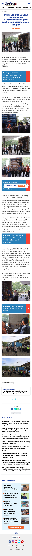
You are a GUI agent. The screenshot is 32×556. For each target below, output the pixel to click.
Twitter (20, 542)
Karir (24, 545)
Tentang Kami (19, 547)
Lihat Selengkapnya (16, 527)
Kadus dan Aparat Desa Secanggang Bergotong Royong (13, 308)
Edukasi (25, 7)
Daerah (5, 399)
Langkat (12, 399)
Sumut (19, 399)
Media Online (8, 2)
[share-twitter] (14, 409)
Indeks (18, 7)
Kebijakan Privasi (11, 545)
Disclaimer (19, 545)
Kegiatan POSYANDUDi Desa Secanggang (10, 503)
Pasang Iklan (12, 547)
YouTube (23, 542)
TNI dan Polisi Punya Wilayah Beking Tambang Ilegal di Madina (11, 495)
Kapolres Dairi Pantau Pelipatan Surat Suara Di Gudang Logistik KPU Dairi (15, 392)
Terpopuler (10, 7)
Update (21, 185)
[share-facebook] (12, 409)
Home (3, 7)
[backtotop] (16, 534)
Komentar (16, 413)
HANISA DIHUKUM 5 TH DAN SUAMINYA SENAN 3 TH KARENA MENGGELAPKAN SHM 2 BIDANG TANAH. (11, 520)
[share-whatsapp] (17, 409)
